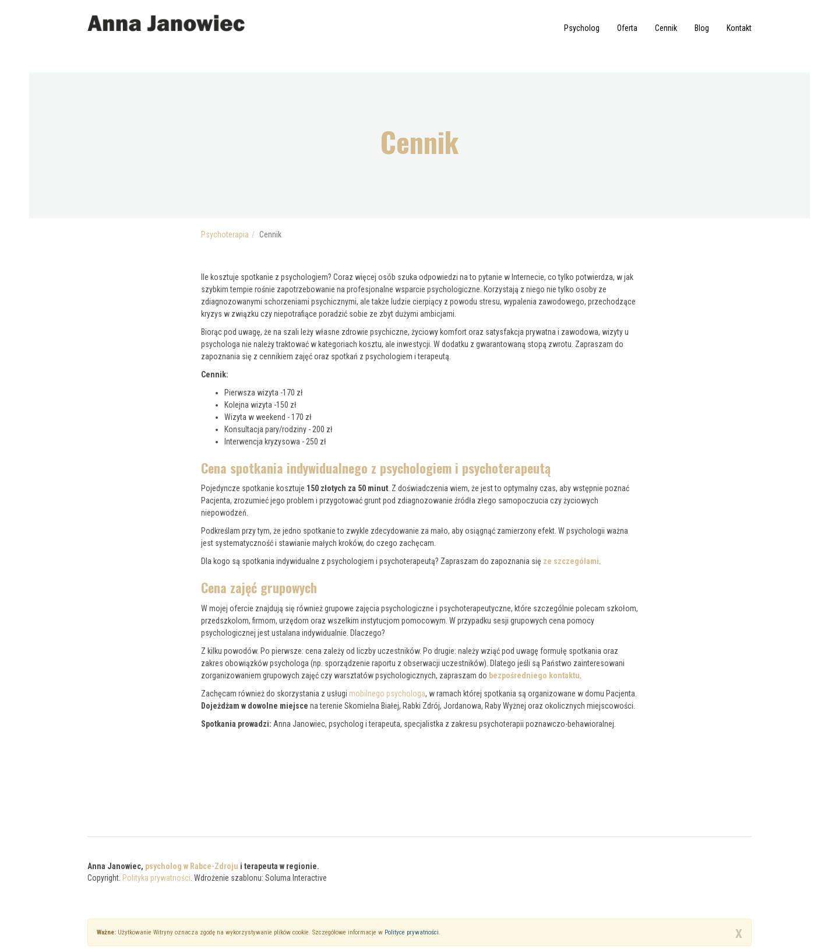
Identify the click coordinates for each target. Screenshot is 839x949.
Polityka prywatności (156, 878)
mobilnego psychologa (387, 693)
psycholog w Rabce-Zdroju (191, 866)
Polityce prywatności (412, 932)
